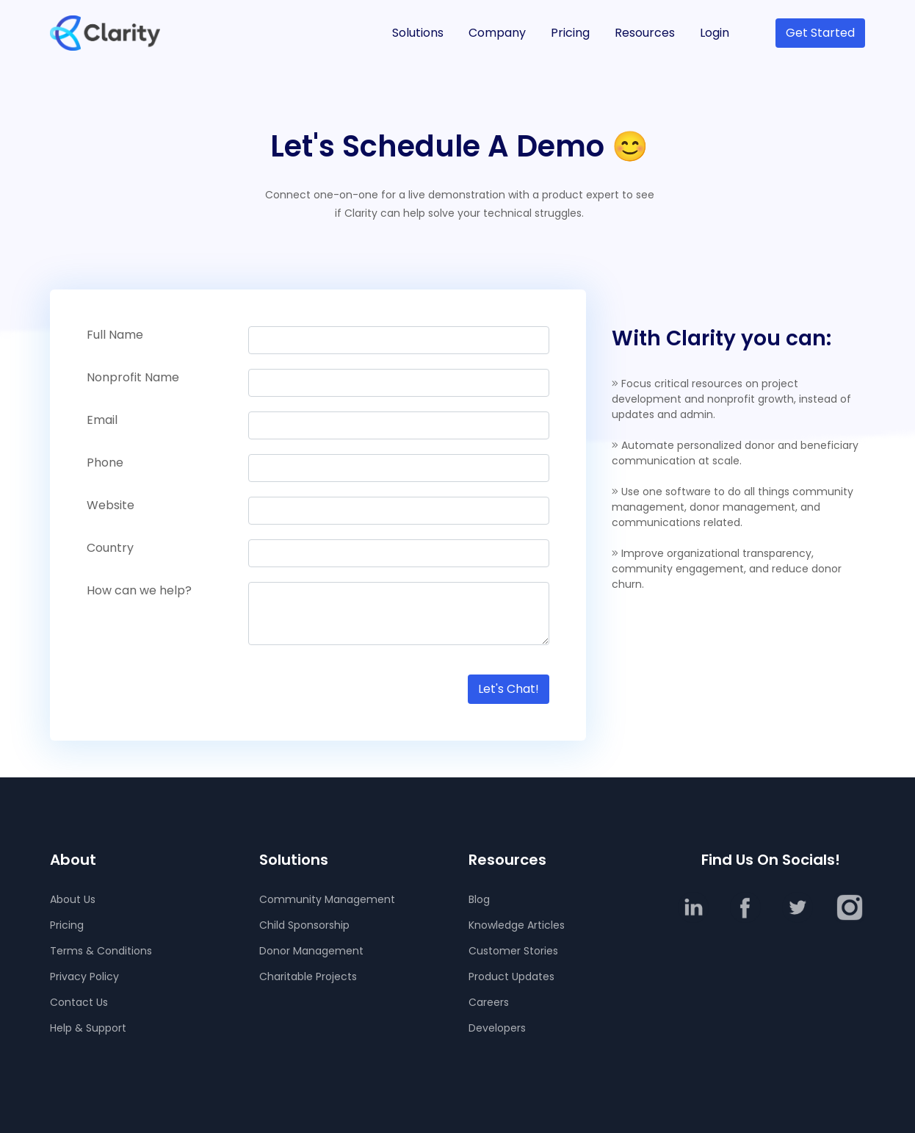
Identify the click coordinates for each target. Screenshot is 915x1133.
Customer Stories (513, 950)
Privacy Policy (84, 976)
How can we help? (139, 590)
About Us (72, 899)
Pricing (570, 32)
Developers (497, 1028)
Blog (479, 899)
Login (714, 32)
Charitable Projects (308, 976)
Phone (105, 462)
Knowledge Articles (517, 925)
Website (110, 505)
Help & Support (88, 1028)
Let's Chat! (508, 688)
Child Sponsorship (304, 925)
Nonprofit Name (133, 377)
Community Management (327, 899)
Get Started (820, 32)
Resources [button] (645, 32)
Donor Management (311, 950)
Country (110, 547)
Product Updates (511, 976)
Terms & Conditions (101, 950)
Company (497, 32)
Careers (489, 1002)
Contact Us (79, 1002)
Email (102, 419)
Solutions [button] (418, 32)
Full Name (115, 334)
